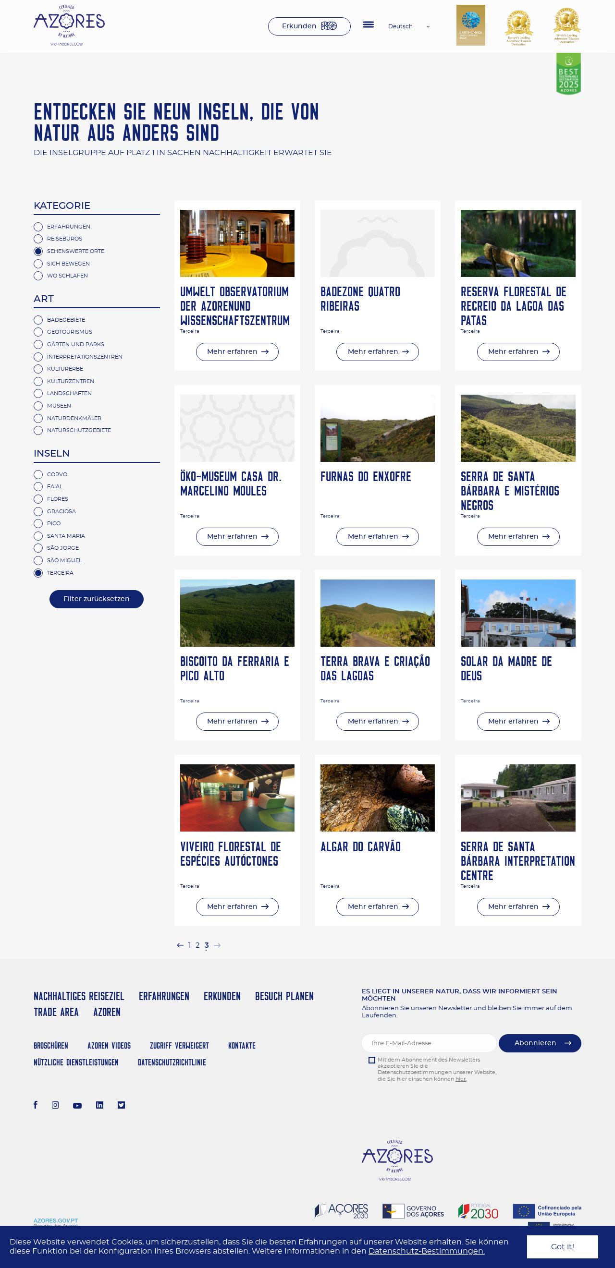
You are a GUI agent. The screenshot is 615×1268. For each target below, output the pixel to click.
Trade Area (56, 1012)
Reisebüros (64, 239)
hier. (461, 1079)
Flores (57, 499)
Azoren (107, 1012)
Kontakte (242, 1045)
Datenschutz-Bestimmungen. (427, 1251)
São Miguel (64, 560)
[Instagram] (55, 1106)
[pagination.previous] (180, 945)
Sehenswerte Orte (75, 251)
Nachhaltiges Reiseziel (79, 996)
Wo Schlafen (67, 275)
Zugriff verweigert (179, 1045)
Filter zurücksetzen (96, 599)
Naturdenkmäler (74, 418)
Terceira (60, 573)
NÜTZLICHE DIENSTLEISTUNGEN (76, 1062)
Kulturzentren (70, 381)
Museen (59, 406)
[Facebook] (35, 1106)
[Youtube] (77, 1106)
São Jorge (63, 548)
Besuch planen (284, 996)
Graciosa (61, 511)
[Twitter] (121, 1106)
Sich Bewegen (68, 263)
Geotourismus (69, 332)
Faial (54, 486)
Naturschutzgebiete (79, 430)
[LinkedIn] (99, 1106)
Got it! (562, 1247)
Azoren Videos (109, 1045)
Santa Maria (66, 536)
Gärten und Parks (75, 344)
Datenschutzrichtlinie (172, 1062)
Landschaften (69, 393)
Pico (54, 523)
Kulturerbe (65, 369)
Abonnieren (535, 1043)
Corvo (57, 474)
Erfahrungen (68, 226)
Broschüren (51, 1045)
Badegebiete (66, 320)
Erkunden (299, 26)
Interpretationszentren (85, 357)
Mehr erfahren (232, 352)
